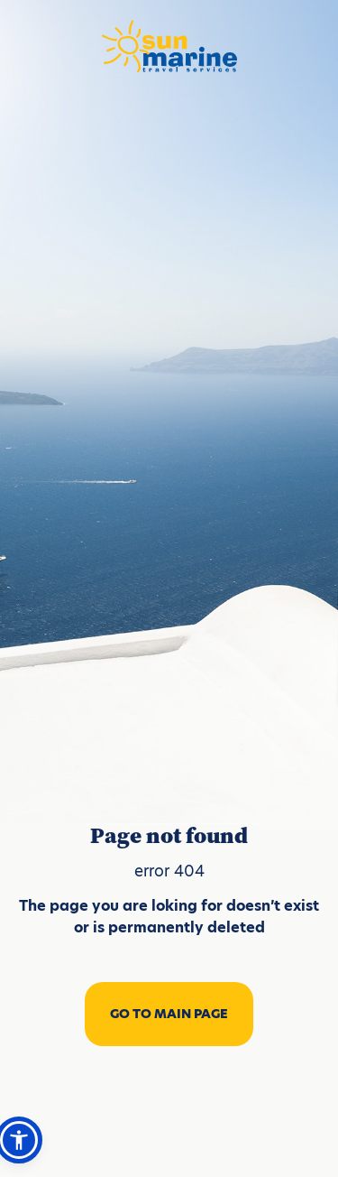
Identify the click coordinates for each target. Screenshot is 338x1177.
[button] (19, 1140)
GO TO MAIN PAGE (169, 1014)
